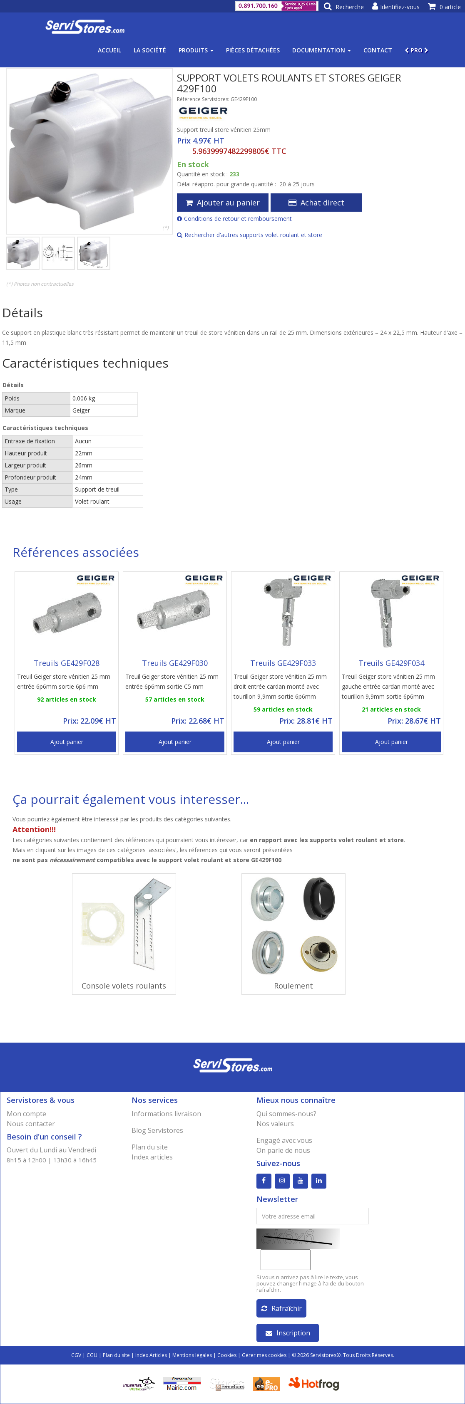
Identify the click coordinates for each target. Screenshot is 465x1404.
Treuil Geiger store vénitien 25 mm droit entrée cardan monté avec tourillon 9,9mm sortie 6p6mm (280, 686)
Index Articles (151, 1355)
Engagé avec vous (284, 1140)
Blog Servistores (157, 1130)
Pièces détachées (253, 50)
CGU (92, 1355)
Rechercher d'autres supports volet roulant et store (249, 235)
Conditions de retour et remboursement (234, 218)
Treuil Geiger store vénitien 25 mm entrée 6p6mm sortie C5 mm (172, 681)
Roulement (293, 986)
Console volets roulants (124, 986)
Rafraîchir (281, 1308)
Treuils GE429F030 (175, 663)
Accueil (109, 50)
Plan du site (150, 1147)
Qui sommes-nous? (286, 1113)
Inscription (288, 1332)
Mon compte (26, 1113)
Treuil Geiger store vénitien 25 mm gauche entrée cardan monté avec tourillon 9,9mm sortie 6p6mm (388, 686)
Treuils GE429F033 (283, 663)
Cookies (226, 1355)
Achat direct (316, 203)
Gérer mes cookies (264, 1355)
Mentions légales (192, 1355)
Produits (196, 50)
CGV (76, 1355)
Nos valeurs (275, 1123)
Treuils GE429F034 (391, 663)
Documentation (321, 50)
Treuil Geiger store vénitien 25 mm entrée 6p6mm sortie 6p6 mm (63, 681)
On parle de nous (283, 1150)
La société (150, 50)
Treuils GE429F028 (66, 663)
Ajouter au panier (223, 203)
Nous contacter (31, 1123)
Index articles (152, 1157)
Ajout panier (66, 742)
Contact (377, 50)
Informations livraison (166, 1113)
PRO (416, 50)
